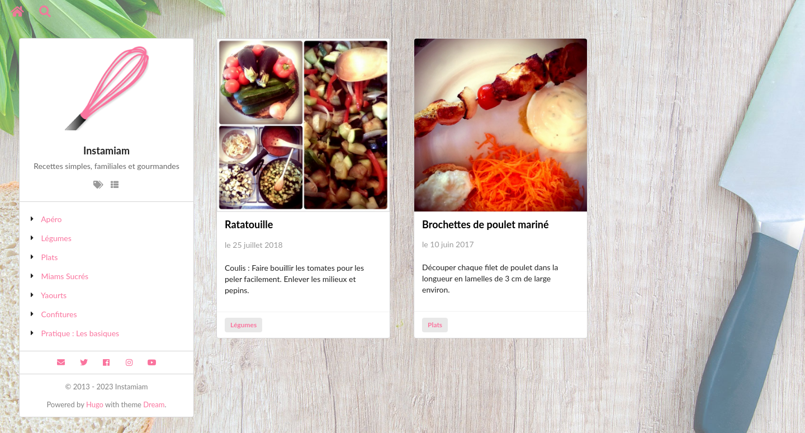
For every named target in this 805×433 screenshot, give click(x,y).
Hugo (94, 404)
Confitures (59, 314)
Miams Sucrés (65, 276)
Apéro (51, 219)
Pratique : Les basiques (80, 333)
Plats (49, 257)
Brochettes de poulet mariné (485, 224)
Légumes (56, 238)
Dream (153, 404)
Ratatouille (249, 224)
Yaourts (54, 295)
